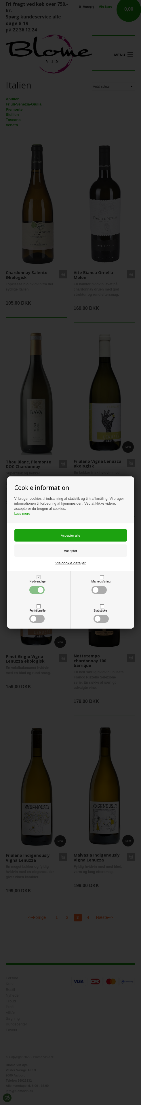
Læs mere (22, 514)
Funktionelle (37, 616)
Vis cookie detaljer (70, 563)
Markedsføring (101, 587)
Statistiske (101, 616)
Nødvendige (37, 587)
